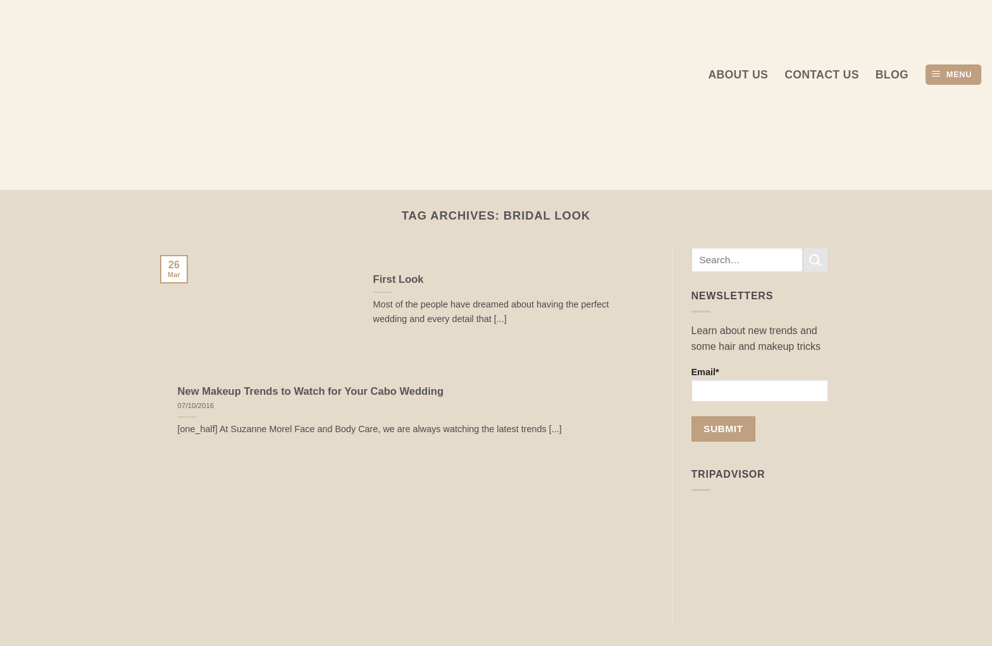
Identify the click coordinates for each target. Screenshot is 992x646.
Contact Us (821, 74)
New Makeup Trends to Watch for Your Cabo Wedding (310, 391)
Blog (892, 74)
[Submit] (815, 259)
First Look (398, 279)
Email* (760, 384)
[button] (953, 75)
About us (738, 74)
